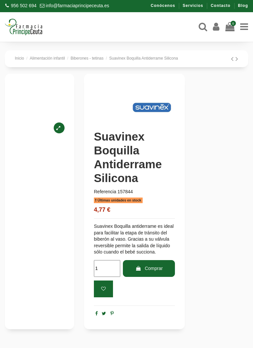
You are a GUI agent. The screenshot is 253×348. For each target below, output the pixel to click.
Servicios (194, 5)
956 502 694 (24, 5)
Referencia (105, 191)
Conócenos (164, 5)
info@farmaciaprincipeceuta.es (77, 5)
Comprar (149, 268)
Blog (243, 5)
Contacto (221, 5)
